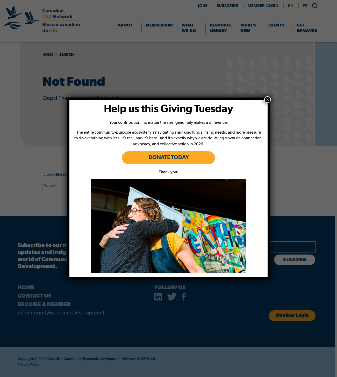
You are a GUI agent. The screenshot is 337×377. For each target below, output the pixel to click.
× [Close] (267, 99)
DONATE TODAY (168, 157)
